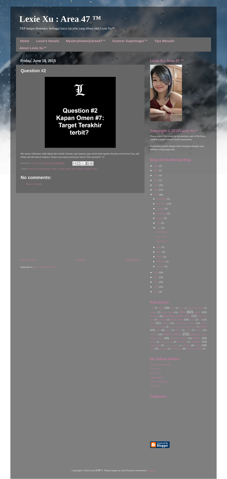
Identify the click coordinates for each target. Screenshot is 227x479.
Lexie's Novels (47, 41)
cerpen (153, 312)
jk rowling (161, 319)
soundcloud (182, 342)
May (159, 247)
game (197, 312)
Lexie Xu (35, 163)
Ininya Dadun (156, 377)
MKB (172, 308)
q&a (74, 168)
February (161, 261)
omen (158, 330)
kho (200, 319)
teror (152, 348)
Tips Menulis (165, 41)
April (159, 252)
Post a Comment (34, 184)
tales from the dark (171, 345)
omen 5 (198, 330)
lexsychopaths (43, 168)
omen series (65, 168)
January (160, 266)
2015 (156, 194)
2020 (156, 170)
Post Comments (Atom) (44, 267)
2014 (156, 272)
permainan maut (178, 338)
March (160, 256)
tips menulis (176, 348)
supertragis (155, 345)
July (159, 223)
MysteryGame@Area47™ (86, 41)
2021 (156, 166)
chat (182, 312)
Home (24, 41)
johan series (177, 319)
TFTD (181, 308)
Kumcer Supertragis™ (129, 41)
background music (196, 308)
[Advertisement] (80, 225)
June (159, 228)
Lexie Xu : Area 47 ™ (60, 19)
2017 (156, 185)
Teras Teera (155, 386)
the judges (163, 348)
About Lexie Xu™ (33, 48)
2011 (156, 287)
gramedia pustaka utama (177, 315)
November (162, 204)
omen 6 (153, 334)
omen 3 (178, 330)
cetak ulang (167, 312)
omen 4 (188, 330)
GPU (161, 307)
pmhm (196, 338)
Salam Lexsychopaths (160, 364)
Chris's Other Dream (160, 381)
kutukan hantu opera (185, 323)
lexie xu (32, 168)
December (162, 199)
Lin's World (155, 373)
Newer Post (28, 260)
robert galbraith (166, 342)
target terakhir (83, 168)
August (160, 218)
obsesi (203, 326)
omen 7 (55, 168)
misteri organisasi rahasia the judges (182, 327)
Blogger (151, 470)
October (161, 208)
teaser (94, 168)
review (153, 342)
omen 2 (168, 330)
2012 (156, 282)
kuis (152, 323)
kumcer (165, 323)
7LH (152, 308)
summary (195, 341)
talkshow (186, 345)
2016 (156, 190)
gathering (154, 316)
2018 (156, 180)
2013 (156, 277)
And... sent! (161, 236)
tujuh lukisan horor (194, 348)
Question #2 (162, 232)
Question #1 (162, 241)
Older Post (133, 260)
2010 (156, 291)
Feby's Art (155, 369)
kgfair (192, 319)
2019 (156, 175)
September (162, 213)
